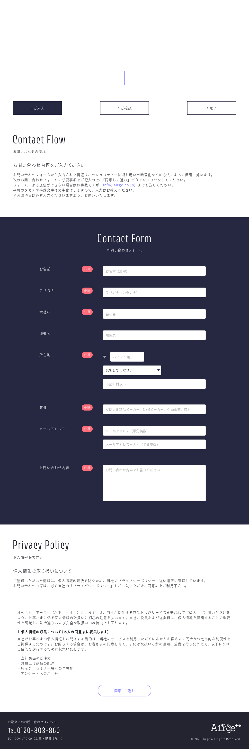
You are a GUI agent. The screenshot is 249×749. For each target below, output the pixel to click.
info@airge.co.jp (118, 184)
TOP (153, 13)
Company (214, 13)
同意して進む (124, 690)
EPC (170, 13)
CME (191, 13)
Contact (237, 13)
